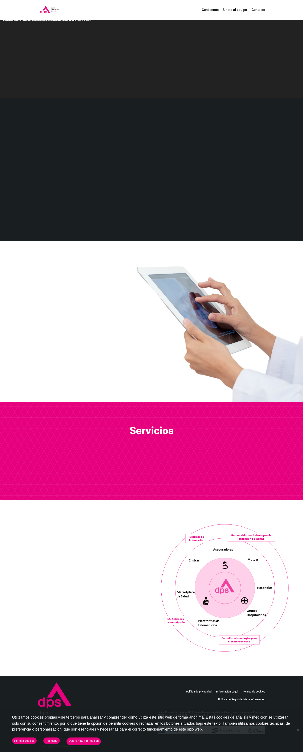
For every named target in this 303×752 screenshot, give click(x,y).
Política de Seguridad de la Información (241, 699)
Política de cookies (254, 691)
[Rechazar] (298, 730)
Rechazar (51, 740)
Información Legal (227, 691)
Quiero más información (84, 740)
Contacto (258, 10)
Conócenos (210, 10)
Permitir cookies (24, 740)
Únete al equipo (235, 10)
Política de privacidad (198, 691)
